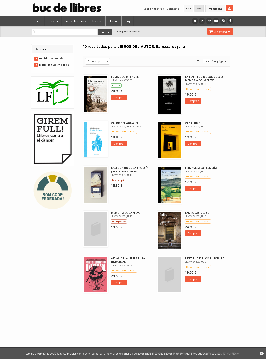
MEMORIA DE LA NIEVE (125, 213)
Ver (199, 61)
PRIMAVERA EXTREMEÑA (201, 168)
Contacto (173, 8)
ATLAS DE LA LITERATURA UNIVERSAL (128, 260)
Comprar (119, 97)
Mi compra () (219, 31)
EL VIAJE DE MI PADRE (125, 77)
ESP (198, 8)
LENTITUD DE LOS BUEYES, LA (204, 258)
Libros (53, 21)
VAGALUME (192, 123)
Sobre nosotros (153, 8)
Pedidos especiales (52, 58)
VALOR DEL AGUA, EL (124, 123)
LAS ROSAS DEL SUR (198, 213)
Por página (219, 61)
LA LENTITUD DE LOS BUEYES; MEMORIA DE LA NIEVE (204, 78)
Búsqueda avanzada (128, 31)
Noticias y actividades (54, 65)
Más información (230, 353)
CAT (188, 8)
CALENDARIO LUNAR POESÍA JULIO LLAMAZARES (129, 169)
